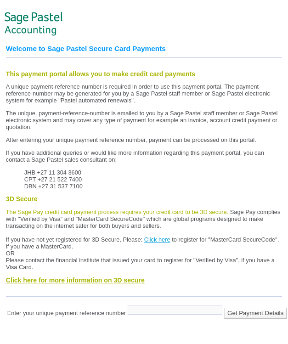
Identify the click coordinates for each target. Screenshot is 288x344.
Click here (157, 239)
